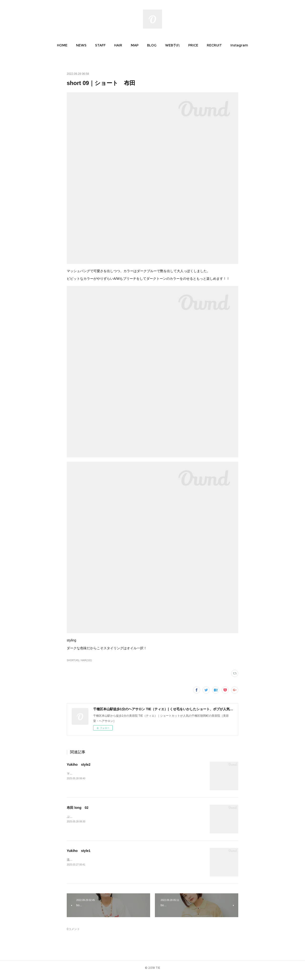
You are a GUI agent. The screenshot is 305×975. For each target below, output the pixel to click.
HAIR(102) (86, 660)
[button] (62, 45)
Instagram (239, 45)
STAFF (100, 45)
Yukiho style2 (79, 764)
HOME (62, 45)
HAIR (118, 45)
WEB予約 (172, 45)
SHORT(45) (73, 660)
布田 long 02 (77, 808)
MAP (134, 45)
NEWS (81, 45)
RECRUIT (214, 45)
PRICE (193, 45)
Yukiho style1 (79, 851)
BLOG (152, 45)
